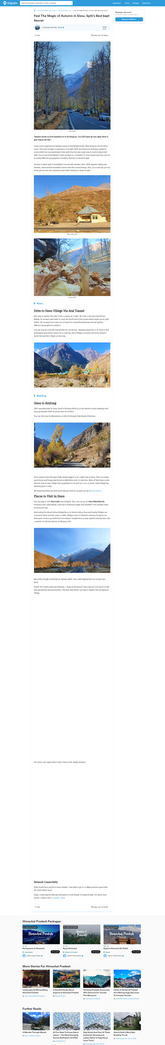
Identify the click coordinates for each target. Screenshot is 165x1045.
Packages (135, 3)
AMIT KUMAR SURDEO (32, 1036)
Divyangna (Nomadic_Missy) (94, 1044)
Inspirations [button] (117, 3)
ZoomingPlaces (60, 1041)
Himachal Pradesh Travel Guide (46, 10)
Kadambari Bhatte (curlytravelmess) (127, 999)
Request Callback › (129, 19)
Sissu (38, 303)
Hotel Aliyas (96, 491)
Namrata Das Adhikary (92, 999)
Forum (127, 3)
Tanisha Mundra (60, 996)
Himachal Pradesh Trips (64, 10)
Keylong (40, 395)
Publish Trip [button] (146, 3)
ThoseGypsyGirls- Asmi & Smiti (126, 1038)
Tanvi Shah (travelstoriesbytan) (35, 996)
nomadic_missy (58, 898)
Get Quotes (55, 952)
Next (141, 936)
